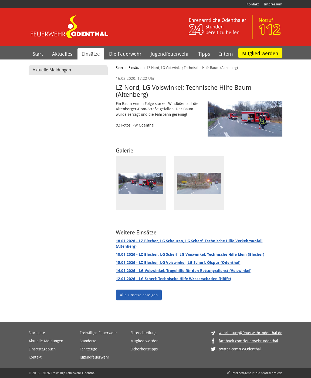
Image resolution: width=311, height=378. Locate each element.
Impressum (273, 4)
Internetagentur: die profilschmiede (256, 373)
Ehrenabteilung (143, 332)
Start (38, 54)
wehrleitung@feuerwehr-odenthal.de (250, 332)
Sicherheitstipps (144, 349)
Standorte (88, 340)
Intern (226, 54)
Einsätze (91, 54)
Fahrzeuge (88, 349)
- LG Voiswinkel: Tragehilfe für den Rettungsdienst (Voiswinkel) (184, 270)
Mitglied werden (260, 53)
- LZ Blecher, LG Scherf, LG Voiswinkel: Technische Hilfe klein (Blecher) (190, 254)
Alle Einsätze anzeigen (139, 294)
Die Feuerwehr (125, 54)
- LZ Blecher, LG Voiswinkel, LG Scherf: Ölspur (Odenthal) (178, 262)
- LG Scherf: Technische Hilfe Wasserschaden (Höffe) (173, 278)
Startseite (37, 332)
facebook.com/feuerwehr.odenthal (248, 340)
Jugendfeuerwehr (170, 54)
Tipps (204, 54)
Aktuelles (62, 54)
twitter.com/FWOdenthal (240, 349)
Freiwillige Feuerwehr (98, 332)
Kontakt (252, 4)
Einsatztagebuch (42, 349)
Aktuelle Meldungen (46, 340)
